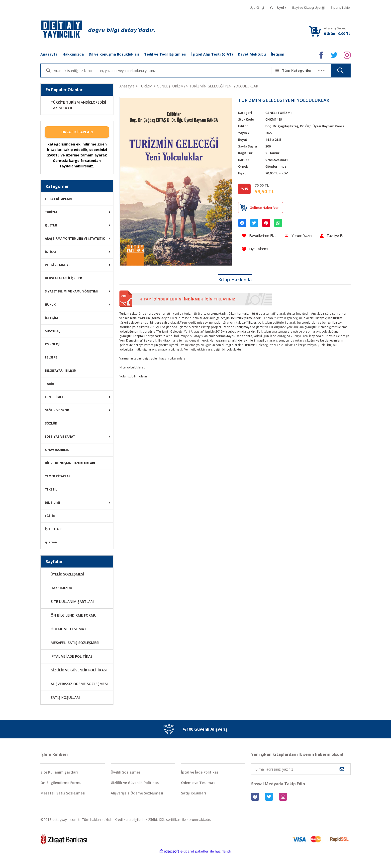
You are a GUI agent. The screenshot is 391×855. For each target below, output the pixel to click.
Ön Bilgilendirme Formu (61, 782)
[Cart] (314, 31)
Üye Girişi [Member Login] (257, 7)
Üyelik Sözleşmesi (126, 772)
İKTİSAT (51, 252)
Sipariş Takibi (341, 7)
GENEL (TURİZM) (278, 112)
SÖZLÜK (51, 423)
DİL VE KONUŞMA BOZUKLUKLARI (70, 463)
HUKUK (50, 304)
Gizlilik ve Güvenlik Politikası (135, 782)
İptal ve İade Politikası (200, 772)
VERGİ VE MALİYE (57, 265)
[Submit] (342, 769)
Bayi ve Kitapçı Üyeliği (308, 7)
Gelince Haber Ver (264, 207)
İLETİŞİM (51, 318)
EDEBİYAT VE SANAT (60, 436)
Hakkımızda (73, 54)
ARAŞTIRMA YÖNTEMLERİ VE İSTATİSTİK (75, 238)
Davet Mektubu (252, 54)
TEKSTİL (51, 489)
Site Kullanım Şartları (59, 772)
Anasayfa (49, 54)
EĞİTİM (50, 516)
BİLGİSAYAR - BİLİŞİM (61, 370)
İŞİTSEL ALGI (54, 529)
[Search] (165, 70)
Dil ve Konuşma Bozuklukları (114, 54)
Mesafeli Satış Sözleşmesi (62, 793)
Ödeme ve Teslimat (198, 782)
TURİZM (51, 212)
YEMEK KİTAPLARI (58, 476)
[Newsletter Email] (301, 769)
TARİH (49, 384)
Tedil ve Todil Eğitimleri (165, 54)
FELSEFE (51, 357)
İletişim (277, 54)
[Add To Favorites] (259, 235)
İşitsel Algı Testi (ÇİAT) (212, 54)
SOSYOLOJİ (53, 331)
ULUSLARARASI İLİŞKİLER (63, 278)
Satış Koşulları (193, 793)
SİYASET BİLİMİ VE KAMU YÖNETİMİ (71, 291)
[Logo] (97, 30)
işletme (51, 542)
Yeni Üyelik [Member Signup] (278, 7)
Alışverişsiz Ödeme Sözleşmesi (137, 793)
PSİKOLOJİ (52, 344)
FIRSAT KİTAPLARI (77, 132)
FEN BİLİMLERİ (56, 397)
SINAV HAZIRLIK (57, 450)
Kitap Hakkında (235, 280)
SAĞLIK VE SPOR (57, 410)
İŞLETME (51, 225)
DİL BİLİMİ (52, 502)
